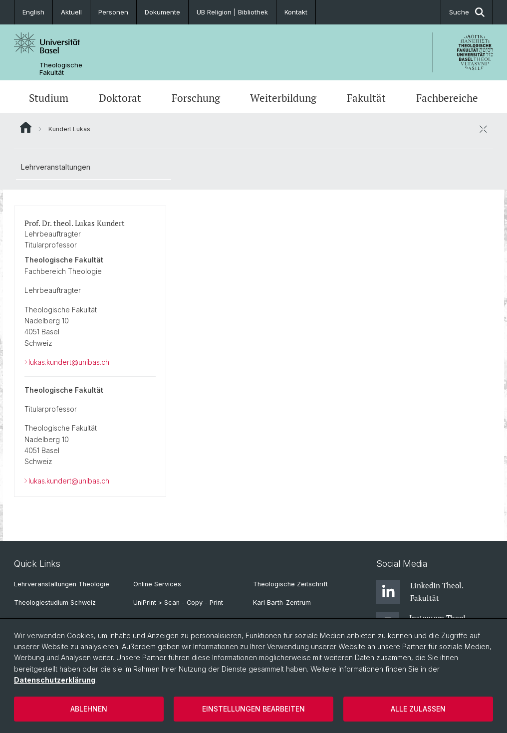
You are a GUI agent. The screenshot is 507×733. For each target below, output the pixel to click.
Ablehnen (88, 709)
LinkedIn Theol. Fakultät (419, 592)
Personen (113, 12)
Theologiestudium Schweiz (55, 602)
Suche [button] (467, 12)
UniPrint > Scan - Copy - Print (178, 602)
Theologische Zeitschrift (290, 584)
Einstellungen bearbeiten (253, 709)
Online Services (157, 584)
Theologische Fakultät (60, 68)
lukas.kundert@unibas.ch (68, 362)
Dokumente (162, 12)
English (33, 12)
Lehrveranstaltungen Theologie (61, 584)
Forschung (196, 98)
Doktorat (120, 98)
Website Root (25, 127)
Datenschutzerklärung (54, 680)
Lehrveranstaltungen (55, 167)
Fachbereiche (447, 98)
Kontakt (295, 12)
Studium (48, 98)
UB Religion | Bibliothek (232, 12)
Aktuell (71, 12)
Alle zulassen (418, 709)
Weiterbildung (283, 98)
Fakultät (366, 98)
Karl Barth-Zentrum (282, 602)
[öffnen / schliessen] (483, 129)
